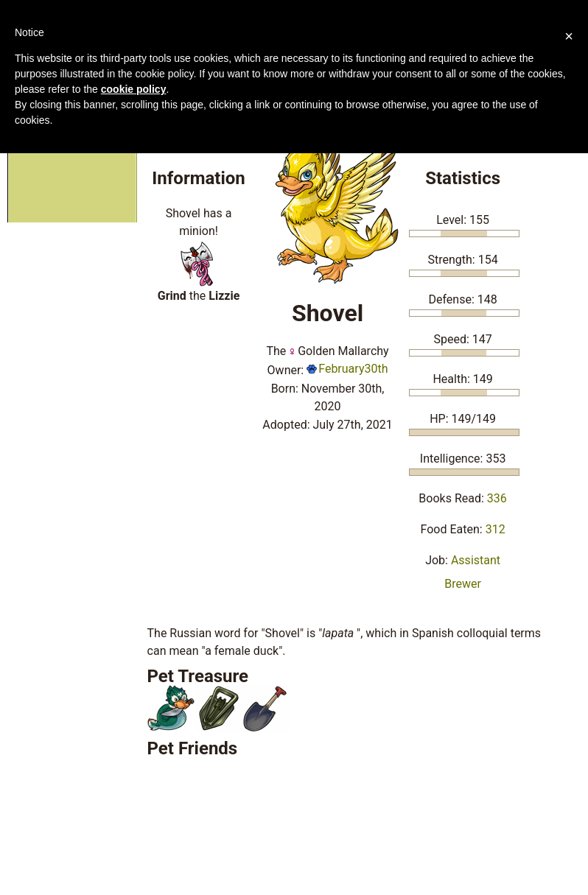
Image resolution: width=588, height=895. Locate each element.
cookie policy (134, 89)
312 (495, 529)
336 (497, 498)
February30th (347, 369)
